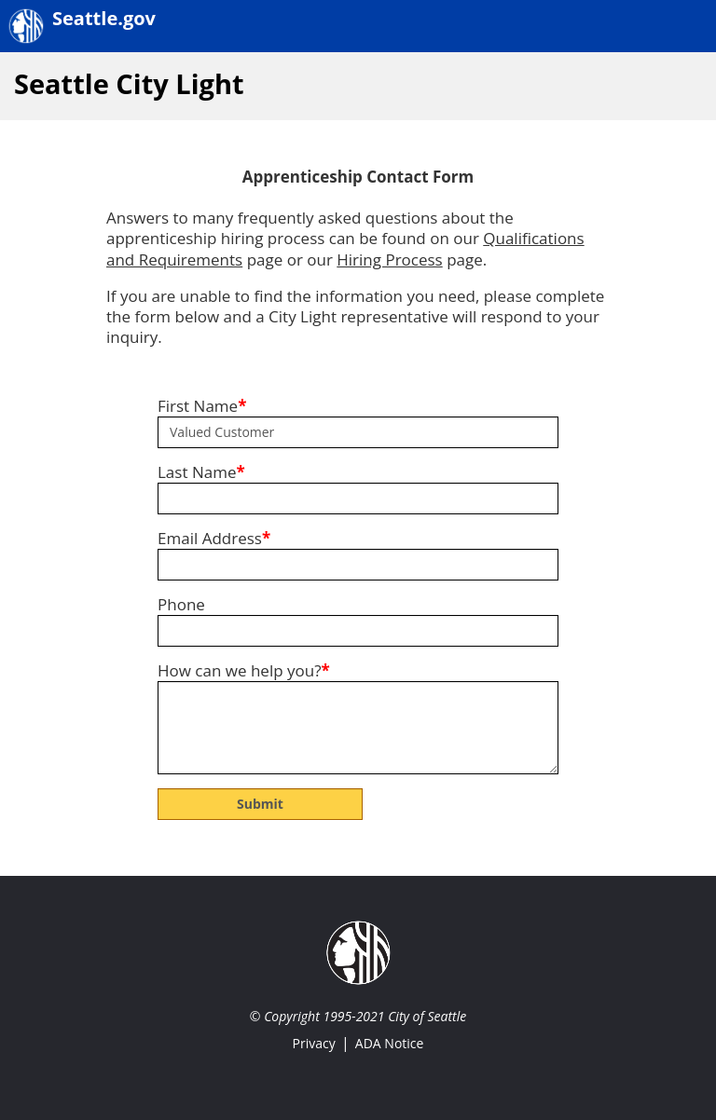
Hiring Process (389, 259)
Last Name (201, 472)
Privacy (314, 1043)
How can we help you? (244, 671)
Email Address (214, 538)
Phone (181, 604)
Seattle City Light (129, 83)
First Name (202, 406)
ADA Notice (389, 1043)
